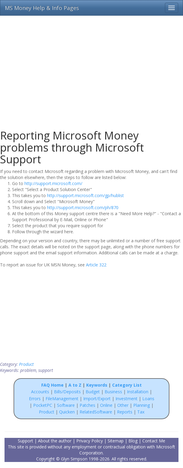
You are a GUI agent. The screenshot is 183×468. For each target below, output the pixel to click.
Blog (132, 441)
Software (66, 405)
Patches (87, 405)
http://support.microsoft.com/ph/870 (82, 207)
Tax (140, 412)
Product (26, 364)
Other (122, 405)
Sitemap (116, 441)
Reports (124, 412)
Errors (35, 398)
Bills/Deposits (67, 391)
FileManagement (62, 398)
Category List (127, 385)
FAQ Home (52, 385)
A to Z (74, 385)
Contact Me (153, 441)
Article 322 (96, 265)
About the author (54, 441)
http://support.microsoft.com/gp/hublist (85, 195)
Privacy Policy (89, 441)
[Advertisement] (91, 69)
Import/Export (97, 398)
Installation (138, 391)
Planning (141, 405)
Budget (93, 391)
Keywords (96, 385)
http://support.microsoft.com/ (53, 183)
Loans (148, 398)
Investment (126, 398)
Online (106, 405)
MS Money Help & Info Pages (42, 7)
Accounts (40, 391)
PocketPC (42, 405)
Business (114, 391)
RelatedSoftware (96, 412)
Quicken (67, 412)
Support (25, 441)
